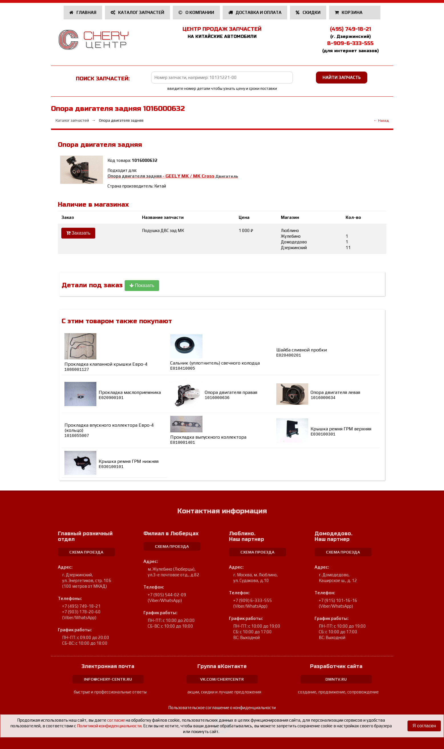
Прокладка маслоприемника (130, 395)
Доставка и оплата (255, 12)
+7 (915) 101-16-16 (338, 600)
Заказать (78, 233)
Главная (82, 12)
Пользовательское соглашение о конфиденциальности (222, 707)
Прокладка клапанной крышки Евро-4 (105, 366)
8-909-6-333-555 (350, 43)
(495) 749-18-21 (350, 29)
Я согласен (424, 725)
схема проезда (86, 552)
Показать (141, 285)
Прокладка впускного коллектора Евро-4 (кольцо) (109, 430)
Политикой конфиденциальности (109, 725)
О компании (196, 12)
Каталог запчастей (138, 12)
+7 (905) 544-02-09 (167, 594)
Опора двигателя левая (335, 395)
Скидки (308, 12)
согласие (116, 720)
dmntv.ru (336, 679)
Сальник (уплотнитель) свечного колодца (215, 365)
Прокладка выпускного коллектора (208, 439)
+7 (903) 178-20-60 (81, 611)
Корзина (349, 12)
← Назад (381, 120)
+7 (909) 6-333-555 (252, 600)
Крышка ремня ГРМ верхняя (341, 431)
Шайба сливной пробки (301, 352)
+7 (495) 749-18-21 (81, 606)
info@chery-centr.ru (108, 679)
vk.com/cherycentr (222, 679)
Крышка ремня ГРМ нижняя (129, 464)
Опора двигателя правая (231, 395)
